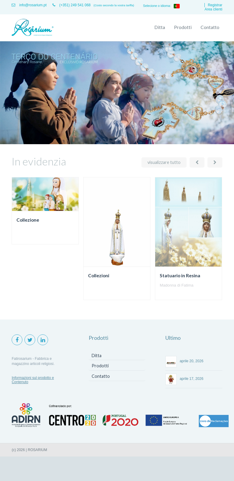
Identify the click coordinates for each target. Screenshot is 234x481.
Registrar (215, 5)
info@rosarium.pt (29, 5)
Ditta (159, 27)
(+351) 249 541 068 (71, 5)
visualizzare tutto (164, 162)
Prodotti (183, 27)
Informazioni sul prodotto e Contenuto (33, 380)
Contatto (210, 27)
